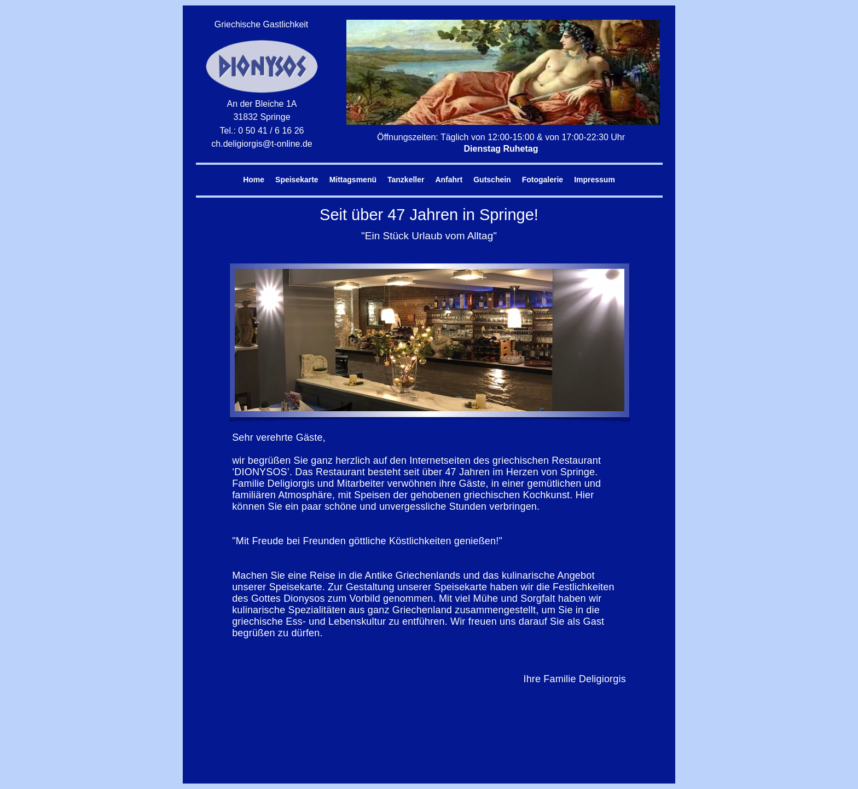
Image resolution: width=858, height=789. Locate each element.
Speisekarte (296, 179)
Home (253, 179)
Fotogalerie (542, 179)
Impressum (594, 179)
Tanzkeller (405, 179)
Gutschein (492, 179)
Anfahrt (448, 179)
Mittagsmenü (352, 179)
